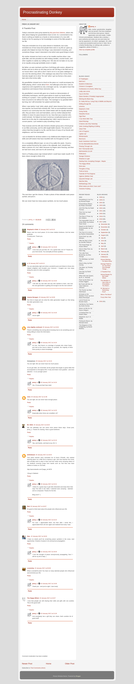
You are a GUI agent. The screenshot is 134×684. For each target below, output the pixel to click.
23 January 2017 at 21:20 (49, 613)
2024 (101, 202)
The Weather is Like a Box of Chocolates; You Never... (105, 283)
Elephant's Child (32, 229)
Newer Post (27, 664)
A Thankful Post (105, 271)
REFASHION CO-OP (85, 151)
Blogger (78, 676)
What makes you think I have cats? (90, 186)
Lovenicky (30, 568)
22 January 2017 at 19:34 (49, 551)
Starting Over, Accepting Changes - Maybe (92, 161)
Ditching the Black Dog (86, 99)
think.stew (82, 166)
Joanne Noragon (32, 297)
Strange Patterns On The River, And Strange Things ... (106, 266)
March (103, 249)
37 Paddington (83, 79)
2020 (101, 213)
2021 (101, 211)
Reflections (82, 153)
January (103, 254)
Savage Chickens (84, 156)
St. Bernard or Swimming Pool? (105, 290)
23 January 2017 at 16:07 (48, 598)
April (102, 246)
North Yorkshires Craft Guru (87, 141)
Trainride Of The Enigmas (87, 173)
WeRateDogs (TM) (85, 183)
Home (24, 19)
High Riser (82, 116)
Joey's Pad (82, 129)
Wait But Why (83, 181)
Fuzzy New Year (106, 297)
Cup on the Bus (84, 94)
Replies (31, 243)
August (103, 235)
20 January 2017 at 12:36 (39, 397)
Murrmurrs (82, 139)
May (102, 243)
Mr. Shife (30, 425)
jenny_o (35, 247)
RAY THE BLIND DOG (86, 149)
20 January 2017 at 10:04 (51, 327)
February (104, 251)
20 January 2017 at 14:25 (49, 410)
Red (28, 506)
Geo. (28, 536)
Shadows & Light (84, 158)
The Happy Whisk (33, 598)
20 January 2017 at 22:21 (49, 484)
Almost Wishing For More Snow (106, 260)
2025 (101, 200)
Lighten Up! (82, 134)
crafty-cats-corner (84, 91)
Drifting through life (85, 104)
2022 (101, 208)
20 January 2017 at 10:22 (44, 361)
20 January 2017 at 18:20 (42, 425)
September (104, 232)
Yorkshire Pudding (84, 189)
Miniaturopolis (83, 136)
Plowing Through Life (85, 146)
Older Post (69, 664)
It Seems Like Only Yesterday (88, 124)
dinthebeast (31, 455)
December (104, 224)
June (102, 240)
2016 (101, 301)
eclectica (82, 106)
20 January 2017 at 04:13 (37, 263)
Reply (29, 239)
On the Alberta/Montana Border (89, 144)
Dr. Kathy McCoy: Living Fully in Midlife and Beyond (95, 101)
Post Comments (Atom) (38, 668)
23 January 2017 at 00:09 (43, 568)
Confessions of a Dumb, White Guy (90, 89)
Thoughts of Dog (84, 168)
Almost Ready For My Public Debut (106, 276)
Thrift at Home (83, 171)
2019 (101, 216)
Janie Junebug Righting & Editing (89, 126)
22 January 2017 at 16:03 (39, 536)
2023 (101, 205)
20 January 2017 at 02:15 (47, 229)
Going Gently (83, 111)
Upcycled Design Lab (85, 178)
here (47, 84)
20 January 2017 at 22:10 (49, 440)
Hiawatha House (84, 114)
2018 (101, 219)
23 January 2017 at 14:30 (49, 583)
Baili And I (82, 81)
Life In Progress (84, 131)
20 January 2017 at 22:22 (49, 520)
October (103, 229)
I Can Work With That (86, 119)
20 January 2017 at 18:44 (44, 455)
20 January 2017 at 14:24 (49, 342)
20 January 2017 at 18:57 (38, 506)
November (104, 227)
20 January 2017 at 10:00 (47, 297)
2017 (101, 222)
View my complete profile (87, 49)
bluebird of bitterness (85, 84)
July (102, 238)
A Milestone (104, 257)
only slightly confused (34, 327)
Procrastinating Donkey (42, 12)
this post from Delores (57, 32)
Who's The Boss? (106, 294)
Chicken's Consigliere (86, 86)
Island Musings (83, 121)
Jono (28, 397)
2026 (101, 197)
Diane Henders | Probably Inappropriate (91, 96)
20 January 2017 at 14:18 (49, 247)
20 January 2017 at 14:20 (49, 281)
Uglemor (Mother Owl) (86, 176)
